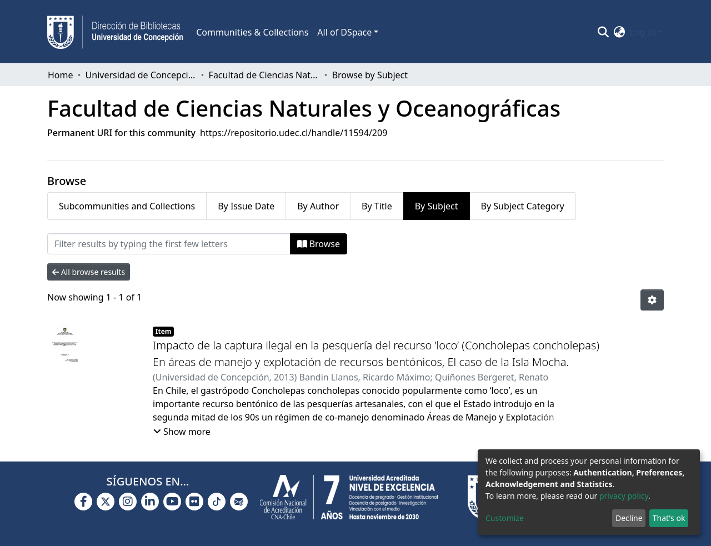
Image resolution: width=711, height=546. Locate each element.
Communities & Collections (252, 32)
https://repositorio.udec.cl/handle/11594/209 (293, 133)
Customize (504, 518)
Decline (629, 518)
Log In (643, 32)
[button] (620, 32)
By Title (377, 206)
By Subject (436, 206)
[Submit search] (603, 32)
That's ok (669, 518)
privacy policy (623, 495)
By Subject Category (522, 206)
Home (60, 75)
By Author (318, 206)
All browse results (88, 272)
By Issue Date (246, 206)
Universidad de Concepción (141, 75)
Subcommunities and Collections (127, 206)
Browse (318, 244)
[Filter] (169, 243)
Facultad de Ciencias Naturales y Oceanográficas (264, 75)
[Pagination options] (652, 299)
